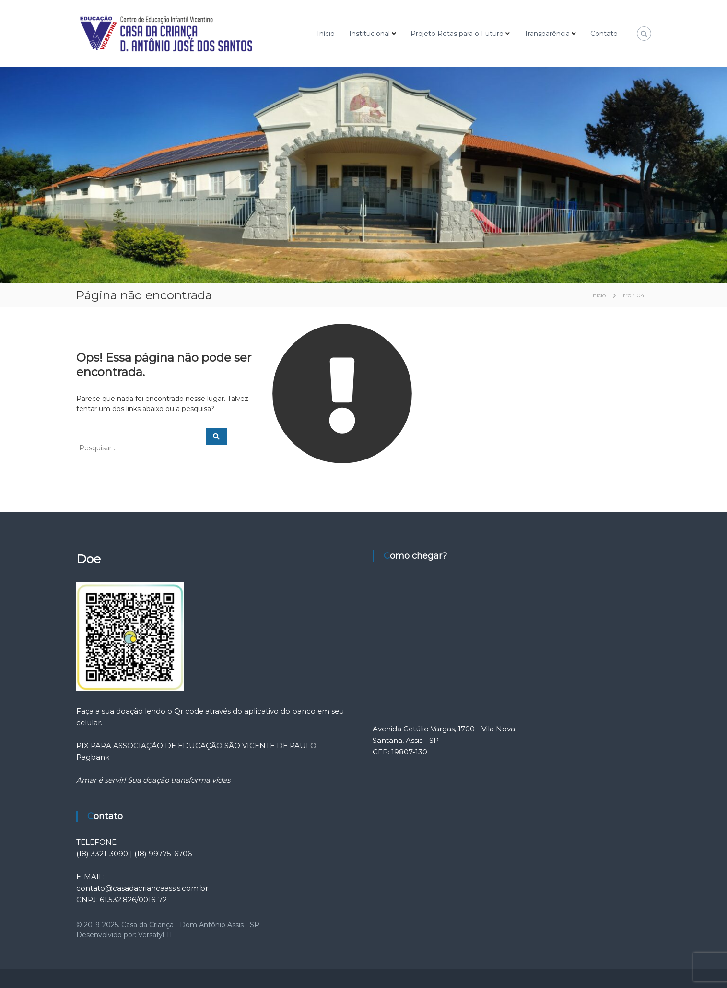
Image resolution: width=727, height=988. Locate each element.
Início (326, 33)
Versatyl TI (155, 934)
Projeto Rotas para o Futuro (457, 33)
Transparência (547, 33)
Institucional (369, 33)
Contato (604, 33)
